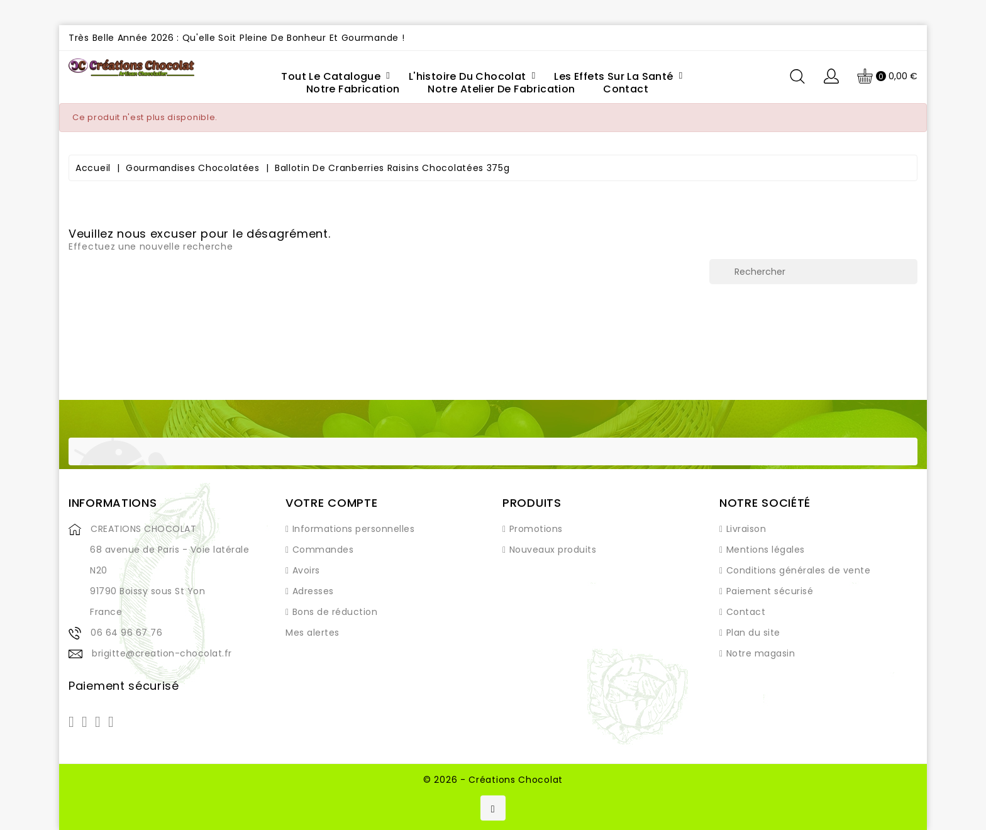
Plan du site (753, 632)
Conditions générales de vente (798, 570)
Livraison (746, 529)
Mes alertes (312, 632)
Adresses (313, 591)
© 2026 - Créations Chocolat (493, 779)
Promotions (536, 529)
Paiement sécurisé (770, 591)
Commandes (323, 549)
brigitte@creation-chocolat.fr (162, 653)
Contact (746, 612)
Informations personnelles (353, 529)
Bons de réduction (335, 612)
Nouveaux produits (553, 549)
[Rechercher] (813, 271)
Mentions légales (765, 549)
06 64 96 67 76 (126, 632)
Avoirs (306, 570)
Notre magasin (760, 653)
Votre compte (331, 503)
